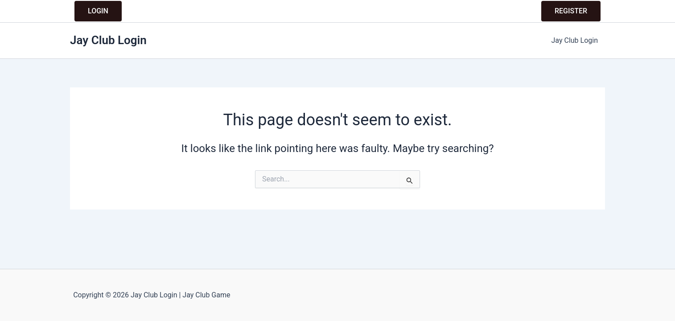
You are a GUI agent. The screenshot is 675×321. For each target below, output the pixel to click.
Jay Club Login (108, 40)
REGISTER (571, 11)
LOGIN (98, 11)
